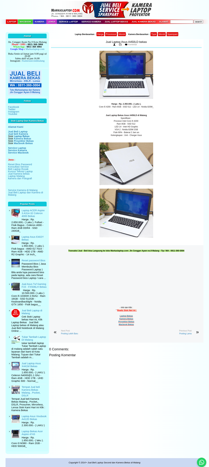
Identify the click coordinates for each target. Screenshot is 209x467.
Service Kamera (91, 21)
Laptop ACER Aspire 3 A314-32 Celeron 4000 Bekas (33, 213)
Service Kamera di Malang (23, 190)
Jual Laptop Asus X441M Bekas (31, 365)
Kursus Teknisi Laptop (20, 171)
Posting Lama (185, 333)
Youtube (12, 113)
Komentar (132, 44)
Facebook (13, 106)
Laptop (11, 21)
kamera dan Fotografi (20, 178)
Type (153, 34)
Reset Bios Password (20, 164)
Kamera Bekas (126, 319)
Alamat (163, 21)
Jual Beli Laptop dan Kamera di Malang (25, 193)
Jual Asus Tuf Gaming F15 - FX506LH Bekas (34, 285)
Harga (100, 34)
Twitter (11, 109)
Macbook (25, 21)
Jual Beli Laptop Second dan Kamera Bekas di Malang (114, 462)
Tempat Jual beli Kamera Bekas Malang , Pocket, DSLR (31, 391)
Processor (111, 34)
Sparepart (172, 34)
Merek (122, 34)
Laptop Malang (16, 176)
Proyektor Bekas (126, 322)
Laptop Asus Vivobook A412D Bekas (34, 417)
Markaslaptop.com (35, 49)
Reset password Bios (33, 260)
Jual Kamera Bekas (143, 21)
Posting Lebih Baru (69, 333)
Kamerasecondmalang (33, 60)
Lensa (51, 21)
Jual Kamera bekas (19, 173)
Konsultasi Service (18, 166)
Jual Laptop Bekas (116, 21)
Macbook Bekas (126, 324)
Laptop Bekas (126, 316)
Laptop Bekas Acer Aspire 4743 (32, 433)
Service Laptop (68, 21)
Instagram (13, 111)
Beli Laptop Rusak (18, 169)
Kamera (39, 21)
